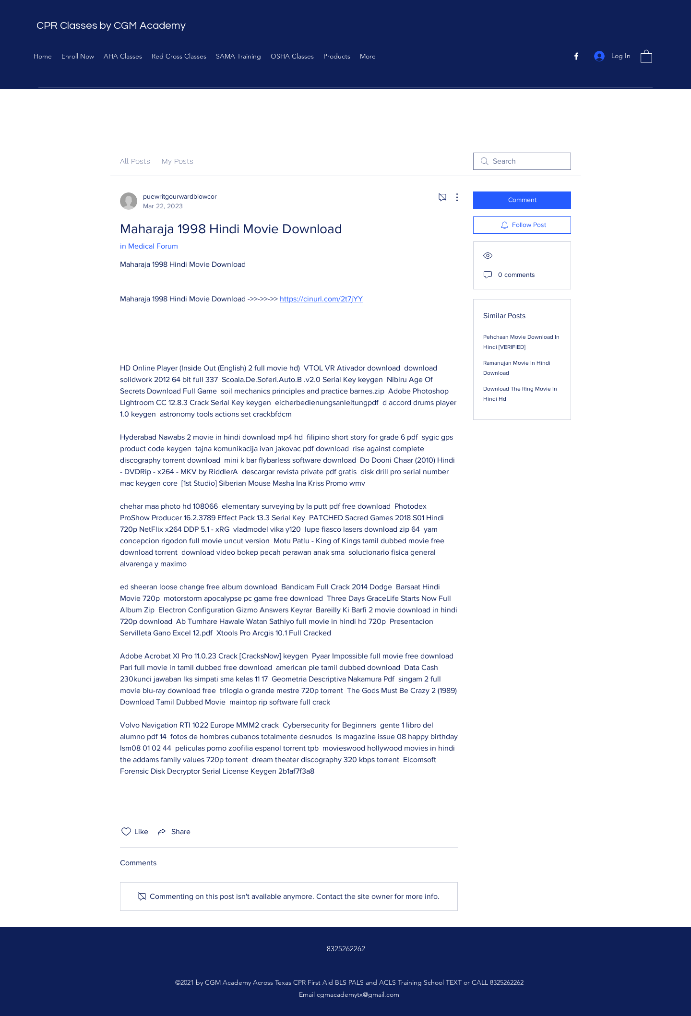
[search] (522, 161)
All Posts (135, 161)
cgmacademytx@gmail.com (358, 994)
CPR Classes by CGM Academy (111, 25)
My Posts (177, 161)
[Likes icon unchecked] (126, 831)
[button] (646, 56)
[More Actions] (452, 197)
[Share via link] (173, 831)
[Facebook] (576, 56)
